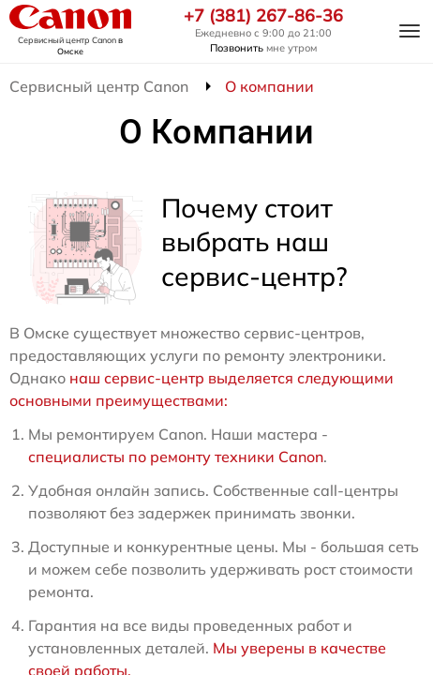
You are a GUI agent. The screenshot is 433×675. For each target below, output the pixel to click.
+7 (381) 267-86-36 (263, 16)
